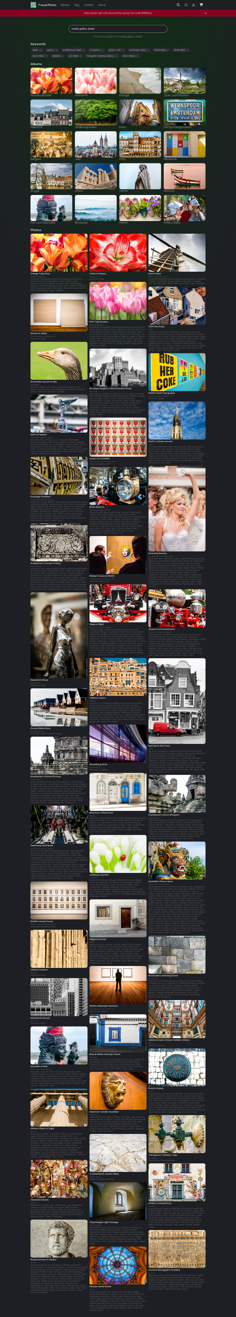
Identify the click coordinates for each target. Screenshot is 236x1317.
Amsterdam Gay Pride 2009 (160, 556)
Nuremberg (94, 767)
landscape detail (139, 50)
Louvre (151, 1273)
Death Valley (95, 1177)
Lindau (151, 1206)
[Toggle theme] (186, 5)
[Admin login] (193, 5)
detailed (57, 56)
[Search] (178, 5)
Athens (33, 973)
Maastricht (35, 683)
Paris (91, 1289)
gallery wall (116, 50)
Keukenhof (94, 276)
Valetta (92, 701)
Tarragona (153, 1158)
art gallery (96, 50)
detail (37, 50)
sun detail (75, 56)
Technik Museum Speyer (41, 437)
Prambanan (35, 566)
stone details (130, 56)
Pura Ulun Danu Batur (158, 884)
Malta (92, 816)
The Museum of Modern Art (43, 336)
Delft (150, 329)
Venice (33, 1203)
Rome (151, 1043)
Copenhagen (95, 1225)
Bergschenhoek (37, 731)
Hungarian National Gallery (102, 56)
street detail (181, 50)
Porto (150, 1091)
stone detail (39, 56)
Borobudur (153, 979)
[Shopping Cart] (201, 5)
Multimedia (161, 50)
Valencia (93, 1115)
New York (93, 391)
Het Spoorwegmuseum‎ (99, 510)
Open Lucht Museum (158, 276)
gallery (52, 50)
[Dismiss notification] (205, 13)
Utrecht (93, 878)
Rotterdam (35, 385)
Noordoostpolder (37, 276)
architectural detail (74, 50)
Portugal (93, 1057)
